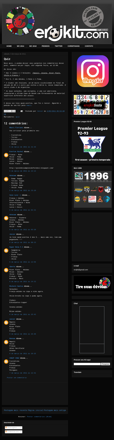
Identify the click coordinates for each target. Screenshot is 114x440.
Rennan (12, 339)
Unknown (12, 176)
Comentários (12, 432)
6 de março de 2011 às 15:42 (22, 314)
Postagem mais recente (15, 410)
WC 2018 (32, 46)
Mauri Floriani (16, 128)
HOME (9, 46)
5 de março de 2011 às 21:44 (22, 147)
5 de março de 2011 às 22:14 (22, 171)
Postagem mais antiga (55, 410)
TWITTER (58, 46)
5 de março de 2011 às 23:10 (22, 190)
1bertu (12, 267)
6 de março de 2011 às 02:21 (22, 210)
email (28, 105)
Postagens (11, 428)
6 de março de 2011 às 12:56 (22, 262)
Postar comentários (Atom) (39, 417)
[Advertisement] (35, 393)
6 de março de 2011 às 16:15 (22, 354)
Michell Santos (16, 286)
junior (12, 319)
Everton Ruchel (16, 152)
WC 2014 (20, 46)
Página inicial (35, 410)
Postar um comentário (17, 378)
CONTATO (89, 46)
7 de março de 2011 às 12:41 (22, 373)
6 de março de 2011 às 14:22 (22, 282)
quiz (18, 117)
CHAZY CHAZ (14, 358)
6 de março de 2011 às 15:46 (22, 334)
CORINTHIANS (74, 46)
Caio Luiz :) (15, 195)
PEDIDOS (46, 46)
